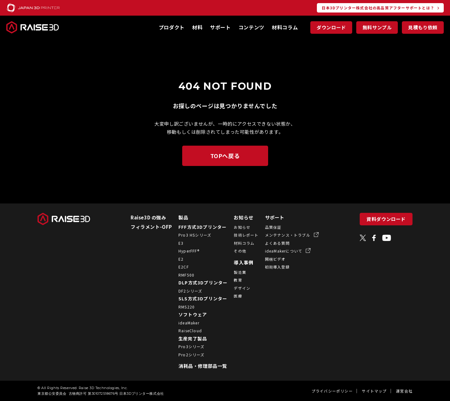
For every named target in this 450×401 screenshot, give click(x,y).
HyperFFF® (184, 250)
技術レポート (242, 235)
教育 (234, 280)
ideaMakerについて (280, 250)
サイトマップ (374, 390)
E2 (176, 259)
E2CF (179, 266)
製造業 (236, 272)
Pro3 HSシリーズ (190, 235)
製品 (179, 217)
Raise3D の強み (144, 217)
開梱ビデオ (271, 259)
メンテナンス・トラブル (284, 235)
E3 (176, 243)
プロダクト (172, 27)
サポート (220, 27)
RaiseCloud (186, 330)
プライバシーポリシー (332, 390)
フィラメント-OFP (147, 226)
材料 (197, 27)
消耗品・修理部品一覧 (198, 366)
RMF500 (182, 275)
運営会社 (404, 390)
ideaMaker (184, 322)
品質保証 (269, 227)
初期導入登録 (273, 266)
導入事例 (239, 262)
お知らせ (239, 217)
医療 (234, 295)
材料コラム (285, 27)
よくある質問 (273, 243)
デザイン (238, 288)
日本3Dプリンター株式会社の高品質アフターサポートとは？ (378, 7)
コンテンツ (251, 27)
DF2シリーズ (186, 290)
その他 (236, 250)
